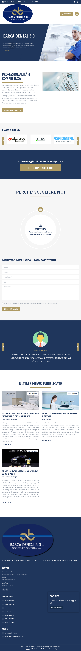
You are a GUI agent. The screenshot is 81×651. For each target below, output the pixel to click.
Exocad (6, 608)
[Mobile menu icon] (77, 14)
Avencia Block (9, 601)
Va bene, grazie (56, 607)
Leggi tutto (6, 445)
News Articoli (6, 419)
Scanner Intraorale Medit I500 (14, 637)
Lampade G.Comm (10, 633)
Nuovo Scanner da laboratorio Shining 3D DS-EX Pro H (20, 472)
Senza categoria (46, 419)
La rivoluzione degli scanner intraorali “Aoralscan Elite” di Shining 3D (20, 415)
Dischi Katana (9, 604)
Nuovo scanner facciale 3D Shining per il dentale (59, 415)
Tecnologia (13, 419)
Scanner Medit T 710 (11, 615)
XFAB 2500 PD (9, 619)
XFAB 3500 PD (9, 622)
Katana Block (8, 611)
